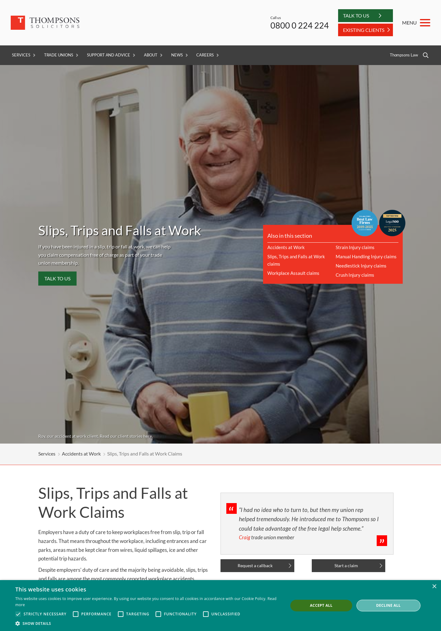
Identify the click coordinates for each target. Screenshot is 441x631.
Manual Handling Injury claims (366, 256)
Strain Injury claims (355, 247)
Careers (205, 55)
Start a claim (346, 565)
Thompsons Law (404, 55)
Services (21, 55)
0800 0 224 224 (299, 25)
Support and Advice (108, 55)
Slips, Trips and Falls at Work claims (296, 260)
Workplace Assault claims (293, 273)
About (150, 55)
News (177, 55)
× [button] (434, 586)
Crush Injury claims (355, 275)
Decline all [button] (388, 605)
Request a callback (255, 565)
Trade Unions (58, 55)
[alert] (220, 605)
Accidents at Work (286, 247)
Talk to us (57, 278)
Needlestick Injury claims (361, 265)
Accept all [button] (321, 605)
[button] (147, 623)
